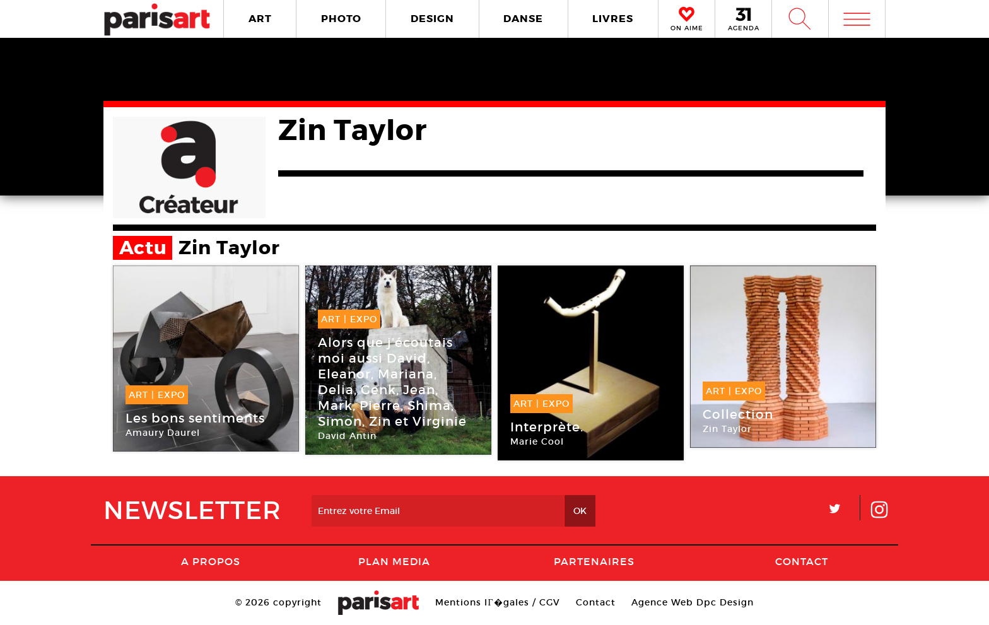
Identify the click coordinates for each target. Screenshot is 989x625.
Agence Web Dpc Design (692, 602)
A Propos (210, 561)
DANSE (523, 18)
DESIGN (432, 18)
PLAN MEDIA (394, 561)
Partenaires (594, 561)
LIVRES (612, 18)
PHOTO (341, 18)
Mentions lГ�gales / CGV (497, 602)
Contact (801, 561)
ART (260, 18)
